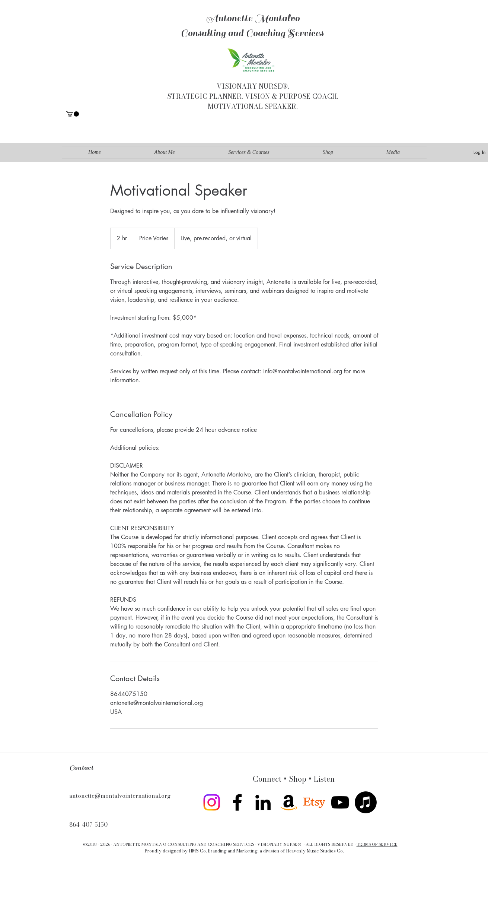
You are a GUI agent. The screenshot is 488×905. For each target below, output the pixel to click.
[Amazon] (289, 802)
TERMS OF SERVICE (377, 844)
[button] (72, 114)
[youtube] (340, 802)
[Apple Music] (366, 802)
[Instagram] (212, 802)
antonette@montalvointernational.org (119, 795)
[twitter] (314, 802)
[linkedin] (263, 802)
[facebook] (237, 802)
